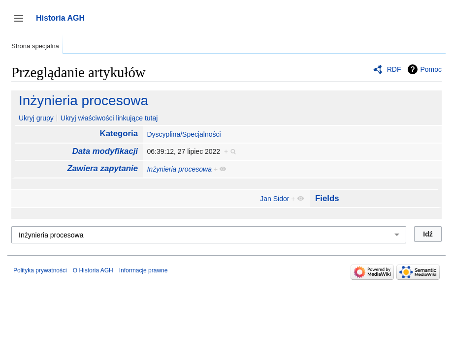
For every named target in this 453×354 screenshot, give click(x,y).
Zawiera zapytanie (102, 168)
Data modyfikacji (105, 151)
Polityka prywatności (40, 270)
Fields (327, 198)
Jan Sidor (274, 199)
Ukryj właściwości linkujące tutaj (109, 118)
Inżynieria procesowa (83, 100)
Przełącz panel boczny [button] (22, 23)
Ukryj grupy (36, 118)
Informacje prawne (143, 270)
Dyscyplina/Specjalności (184, 134)
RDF (394, 69)
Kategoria (119, 133)
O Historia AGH (93, 270)
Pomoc (431, 69)
